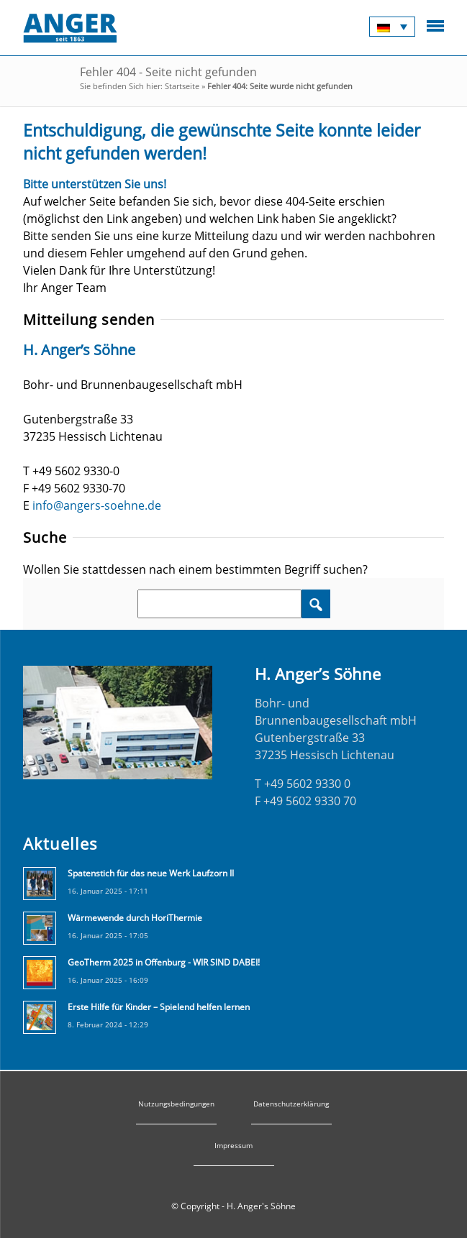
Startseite (182, 86)
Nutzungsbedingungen (176, 1104)
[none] (392, 27)
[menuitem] (392, 27)
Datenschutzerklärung (291, 1104)
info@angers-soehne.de (96, 505)
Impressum (233, 1145)
